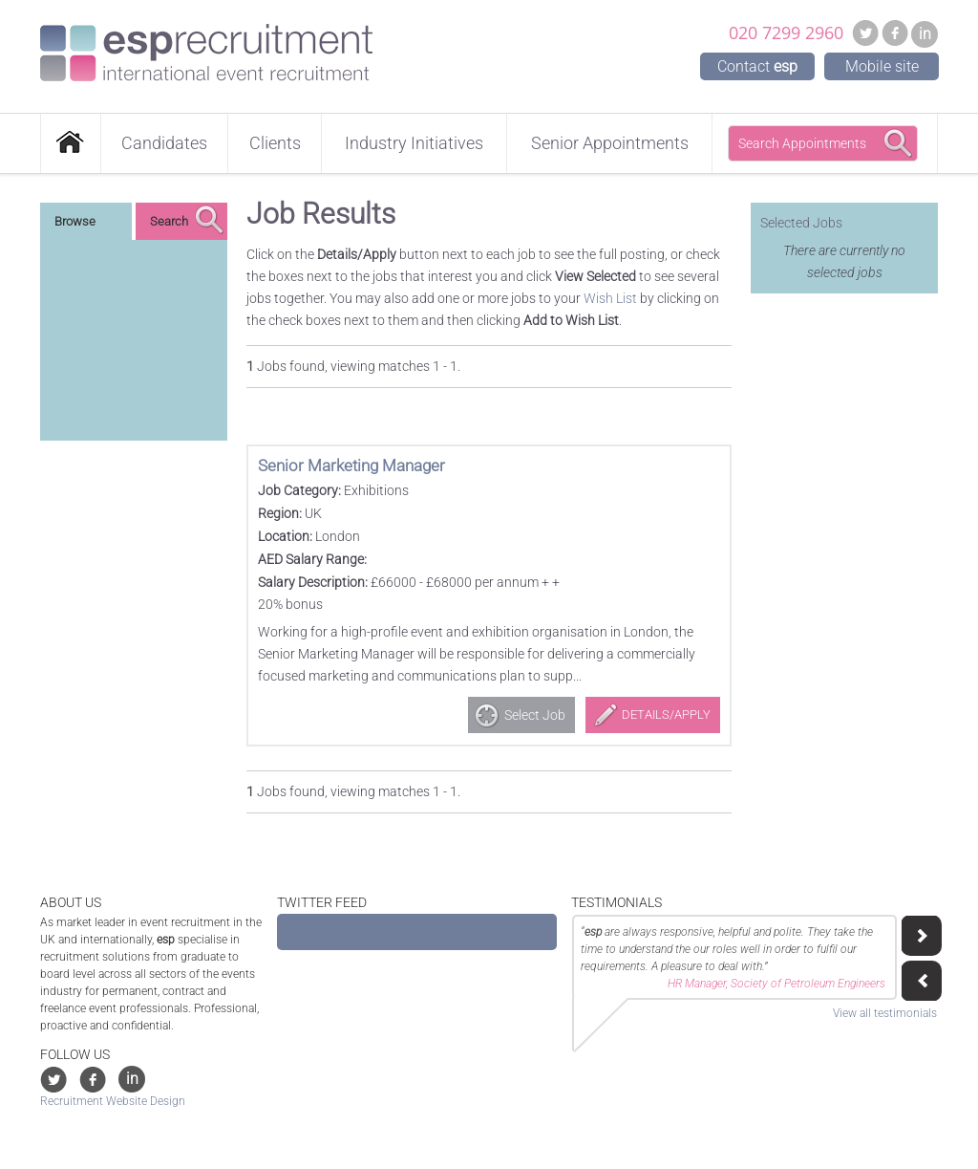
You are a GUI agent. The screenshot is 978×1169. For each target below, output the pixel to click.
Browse (75, 221)
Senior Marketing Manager (351, 465)
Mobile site (882, 66)
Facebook (895, 32)
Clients (275, 143)
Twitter (865, 32)
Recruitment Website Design (112, 1101)
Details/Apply (666, 714)
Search (169, 221)
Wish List (610, 298)
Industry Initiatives (414, 143)
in (925, 34)
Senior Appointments (610, 143)
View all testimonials (885, 1013)
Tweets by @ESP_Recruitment (363, 932)
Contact (757, 66)
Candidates (164, 143)
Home (70, 143)
